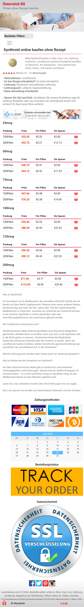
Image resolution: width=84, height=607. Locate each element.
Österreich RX (14, 4)
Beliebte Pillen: (15, 36)
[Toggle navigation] (9, 43)
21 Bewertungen (37, 73)
